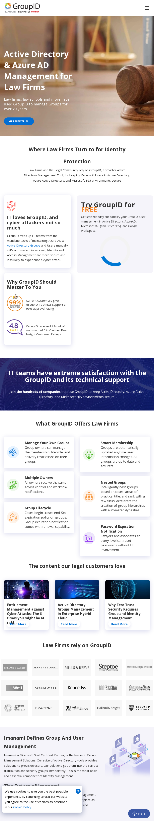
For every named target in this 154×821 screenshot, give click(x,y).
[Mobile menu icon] (147, 8)
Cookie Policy (22, 807)
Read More (18, 624)
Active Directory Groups (23, 245)
